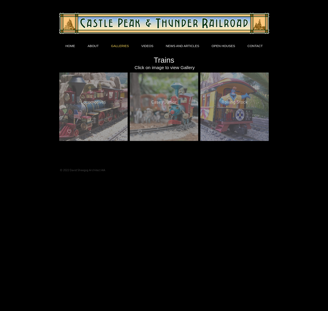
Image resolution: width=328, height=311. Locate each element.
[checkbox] (69, 132)
